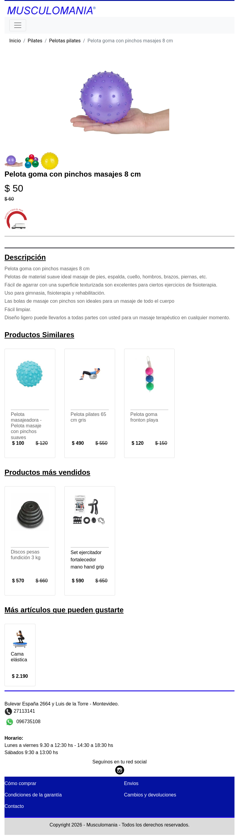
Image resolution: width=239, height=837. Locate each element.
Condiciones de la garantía (33, 794)
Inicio (15, 41)
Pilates (35, 41)
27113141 (23, 711)
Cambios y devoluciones (150, 794)
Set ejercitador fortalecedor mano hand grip (87, 559)
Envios (131, 783)
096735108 (28, 721)
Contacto (14, 806)
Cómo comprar (20, 783)
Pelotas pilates (65, 41)
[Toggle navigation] (17, 25)
